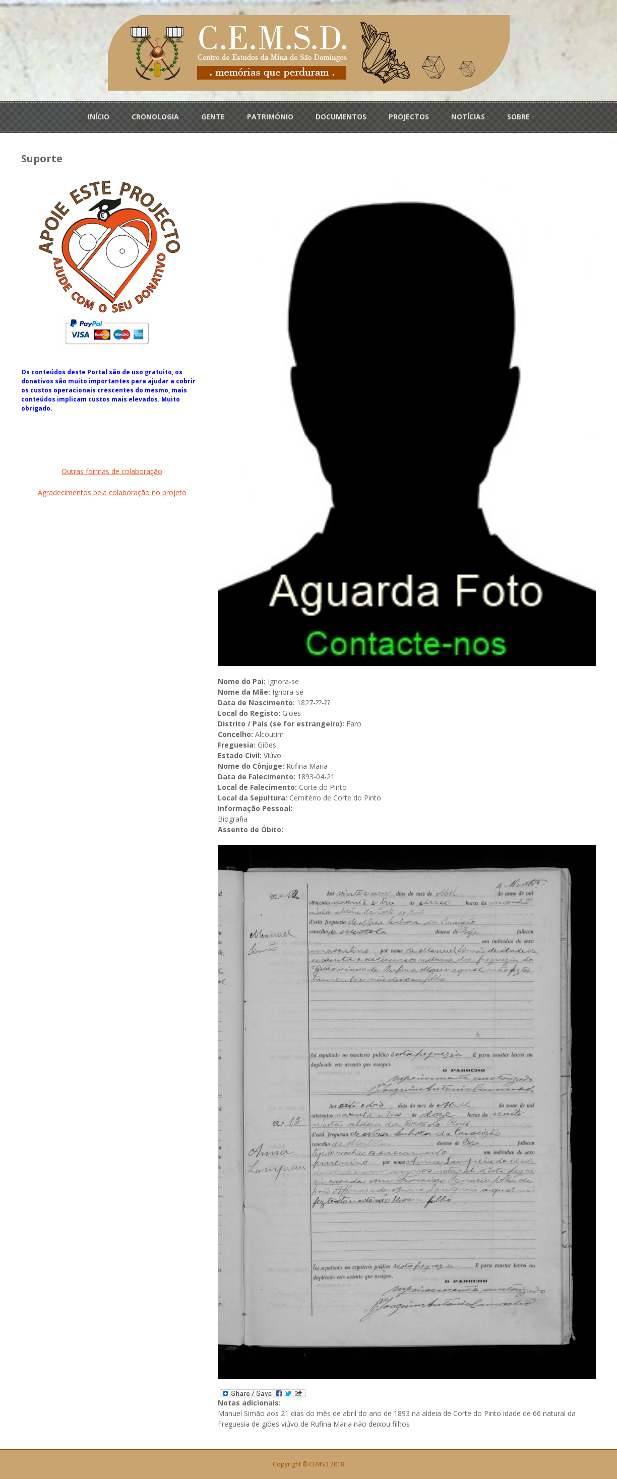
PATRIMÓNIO (270, 116)
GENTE (213, 116)
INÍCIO (98, 116)
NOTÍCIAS (468, 116)
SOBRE (518, 116)
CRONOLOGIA (155, 116)
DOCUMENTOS (341, 116)
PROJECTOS (409, 116)
